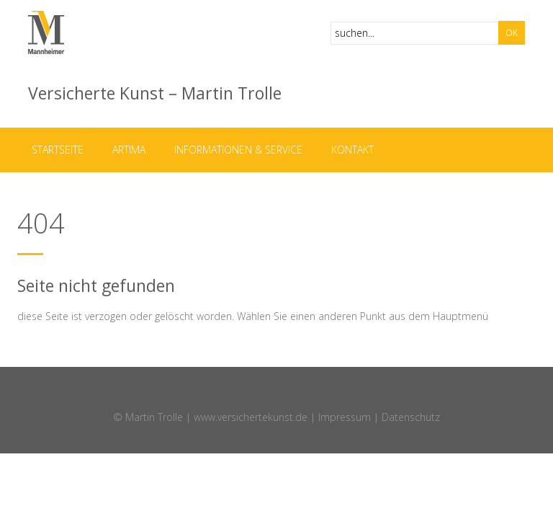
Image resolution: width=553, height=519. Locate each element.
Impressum (344, 417)
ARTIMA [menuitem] (128, 149)
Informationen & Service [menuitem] (238, 149)
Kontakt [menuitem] (352, 149)
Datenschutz (411, 417)
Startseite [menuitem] (58, 149)
